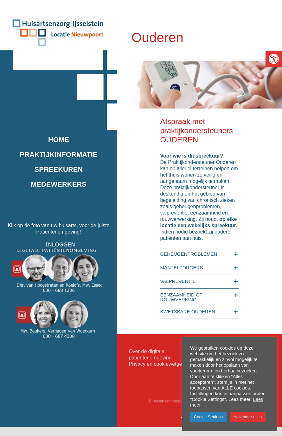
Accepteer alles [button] (248, 416)
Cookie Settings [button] (208, 416)
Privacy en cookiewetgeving (160, 364)
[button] (274, 59)
